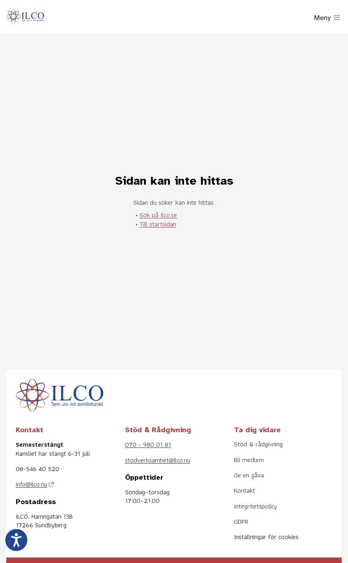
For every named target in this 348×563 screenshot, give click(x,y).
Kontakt (244, 490)
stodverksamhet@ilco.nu (157, 460)
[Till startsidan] (25, 17)
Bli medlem (249, 459)
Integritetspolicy (255, 506)
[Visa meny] (328, 17)
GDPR (241, 521)
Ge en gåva (249, 474)
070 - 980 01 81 (148, 444)
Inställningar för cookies (266, 536)
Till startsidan (158, 223)
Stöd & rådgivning (258, 443)
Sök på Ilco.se (158, 214)
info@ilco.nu (31, 484)
